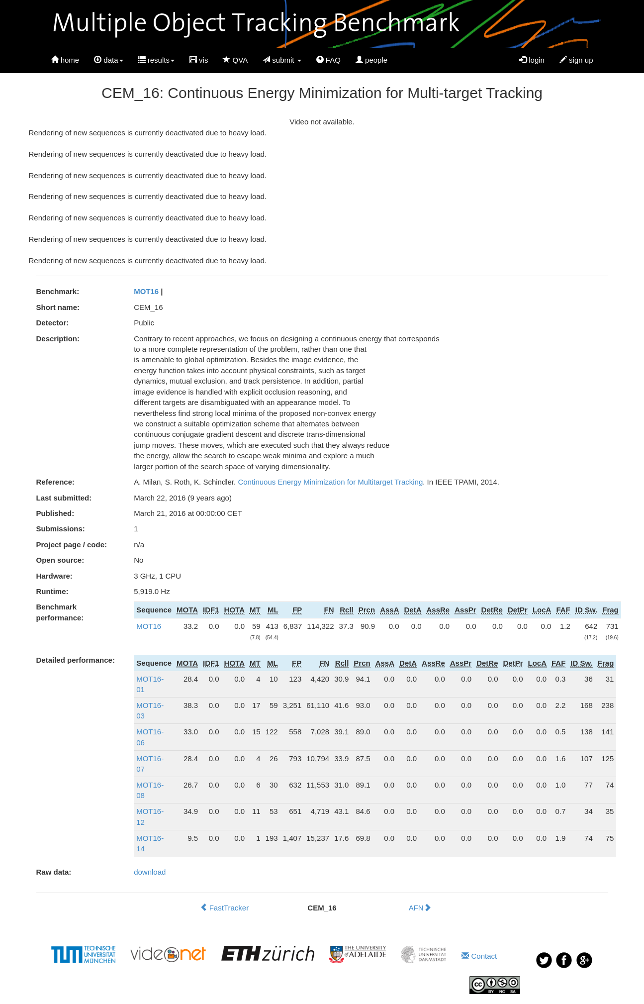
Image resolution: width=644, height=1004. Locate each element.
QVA (235, 60)
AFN (420, 908)
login (532, 60)
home (65, 60)
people (371, 60)
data (108, 60)
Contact (479, 956)
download (150, 872)
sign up (576, 60)
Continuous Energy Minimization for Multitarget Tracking (330, 482)
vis (198, 60)
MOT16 (146, 291)
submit (282, 60)
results (156, 60)
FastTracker (224, 908)
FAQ (328, 60)
